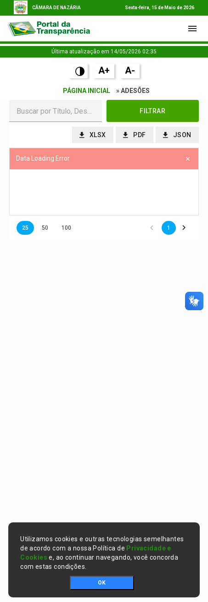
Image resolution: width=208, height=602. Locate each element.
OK (102, 582)
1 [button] (168, 228)
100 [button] (66, 228)
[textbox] (55, 111)
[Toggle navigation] (192, 28)
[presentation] (104, 192)
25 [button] (25, 228)
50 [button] (45, 228)
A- (130, 70)
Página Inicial (86, 90)
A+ (104, 70)
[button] (153, 111)
